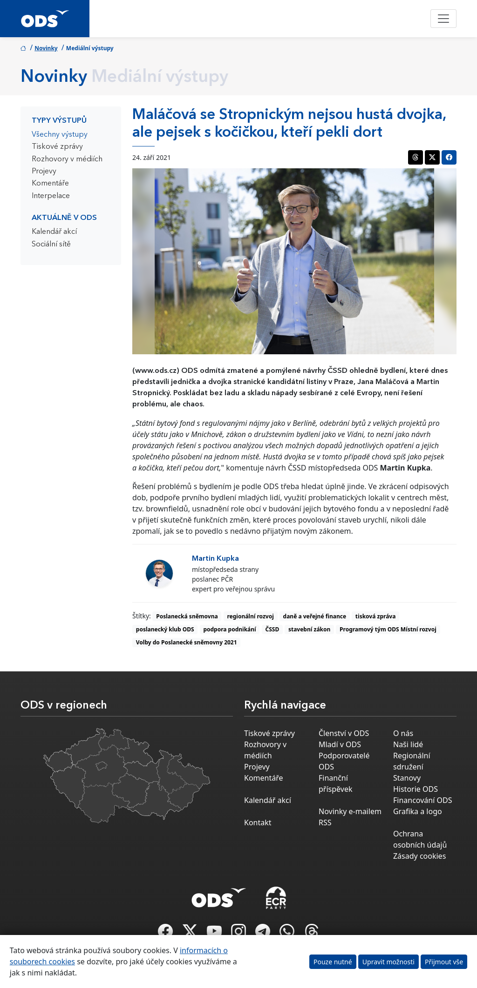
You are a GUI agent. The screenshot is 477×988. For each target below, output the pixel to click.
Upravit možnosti (388, 961)
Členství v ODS (344, 733)
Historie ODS (415, 789)
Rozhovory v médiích (67, 159)
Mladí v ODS (340, 744)
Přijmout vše (444, 961)
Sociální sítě (51, 244)
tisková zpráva (375, 616)
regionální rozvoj (250, 616)
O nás (403, 733)
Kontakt (258, 822)
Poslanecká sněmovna (187, 616)
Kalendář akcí (54, 232)
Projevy (44, 171)
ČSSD (272, 629)
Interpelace (51, 196)
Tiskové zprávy (57, 147)
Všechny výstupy (60, 135)
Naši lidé (408, 744)
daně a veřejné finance (315, 616)
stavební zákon (309, 629)
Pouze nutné (332, 961)
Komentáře (50, 183)
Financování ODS (422, 800)
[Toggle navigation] (443, 18)
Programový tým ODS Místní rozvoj (388, 629)
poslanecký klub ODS (165, 629)
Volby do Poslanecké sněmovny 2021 (186, 642)
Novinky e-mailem (350, 811)
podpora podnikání (229, 629)
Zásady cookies (419, 856)
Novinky (46, 48)
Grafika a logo (417, 811)
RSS (325, 822)
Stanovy (407, 778)
